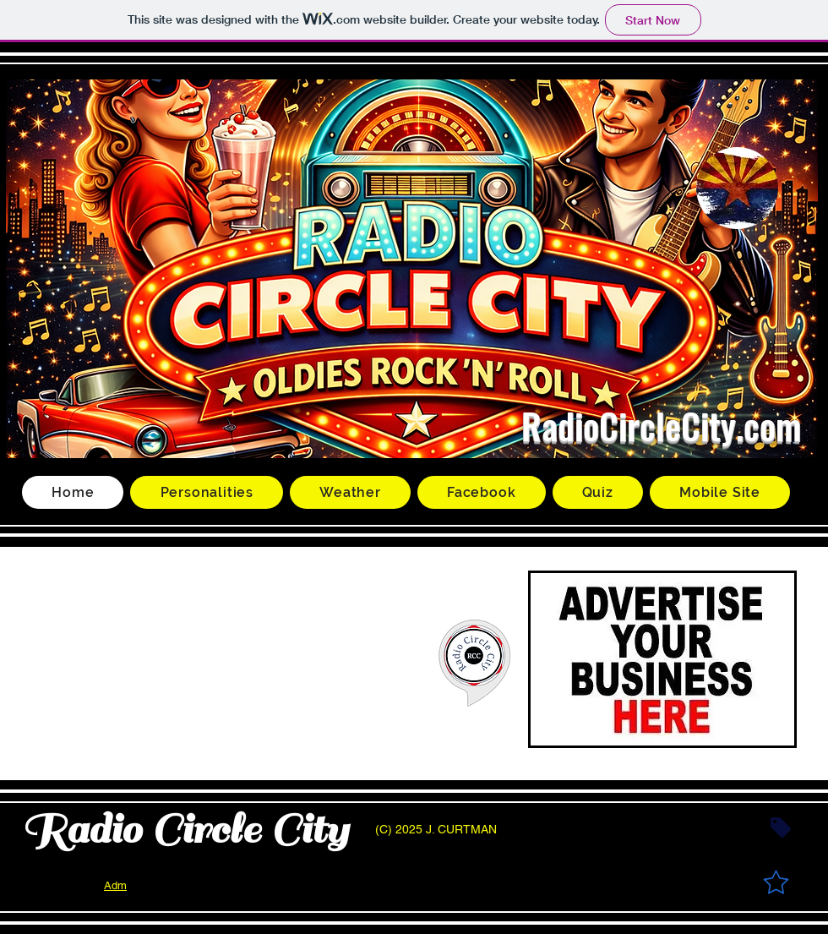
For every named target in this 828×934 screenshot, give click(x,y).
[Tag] (781, 827)
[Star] (776, 881)
